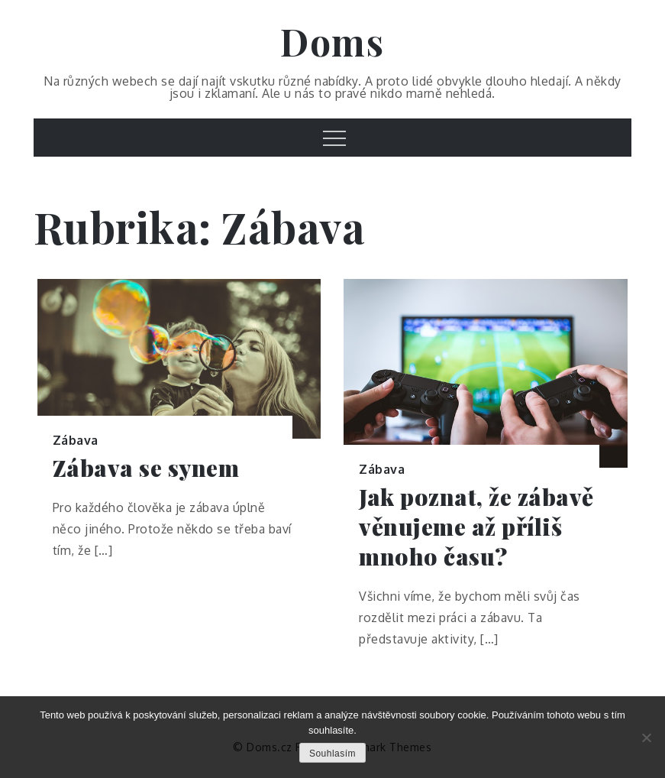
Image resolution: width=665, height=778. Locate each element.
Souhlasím (332, 753)
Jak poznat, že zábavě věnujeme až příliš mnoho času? (476, 527)
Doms (332, 41)
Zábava (75, 440)
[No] (646, 737)
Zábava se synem (146, 468)
